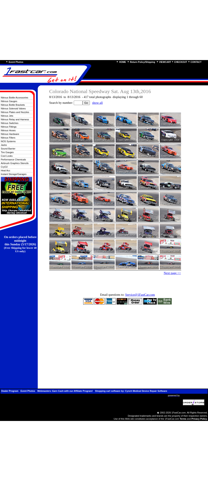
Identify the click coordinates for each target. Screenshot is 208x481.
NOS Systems (8, 141)
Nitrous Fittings (9, 126)
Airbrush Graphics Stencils (15, 163)
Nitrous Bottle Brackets (13, 105)
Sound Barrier (8, 148)
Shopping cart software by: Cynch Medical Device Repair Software (131, 391)
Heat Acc (5, 170)
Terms (183, 419)
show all (97, 102)
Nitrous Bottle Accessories (14, 97)
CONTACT (196, 62)
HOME (122, 62)
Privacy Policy (199, 419)
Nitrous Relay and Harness (15, 119)
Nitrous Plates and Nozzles (15, 112)
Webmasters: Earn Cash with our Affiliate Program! (65, 391)
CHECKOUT (180, 62)
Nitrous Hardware (10, 134)
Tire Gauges (7, 152)
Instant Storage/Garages (14, 174)
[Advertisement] (104, 30)
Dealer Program (9, 391)
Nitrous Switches (9, 123)
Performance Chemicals (13, 159)
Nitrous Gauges (9, 101)
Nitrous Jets (7, 116)
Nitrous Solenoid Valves (13, 108)
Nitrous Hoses (8, 130)
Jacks (4, 145)
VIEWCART (165, 62)
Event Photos (16, 62)
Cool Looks (7, 156)
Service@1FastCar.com (140, 294)
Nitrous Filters (8, 137)
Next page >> (172, 273)
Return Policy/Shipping (142, 62)
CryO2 (4, 167)
